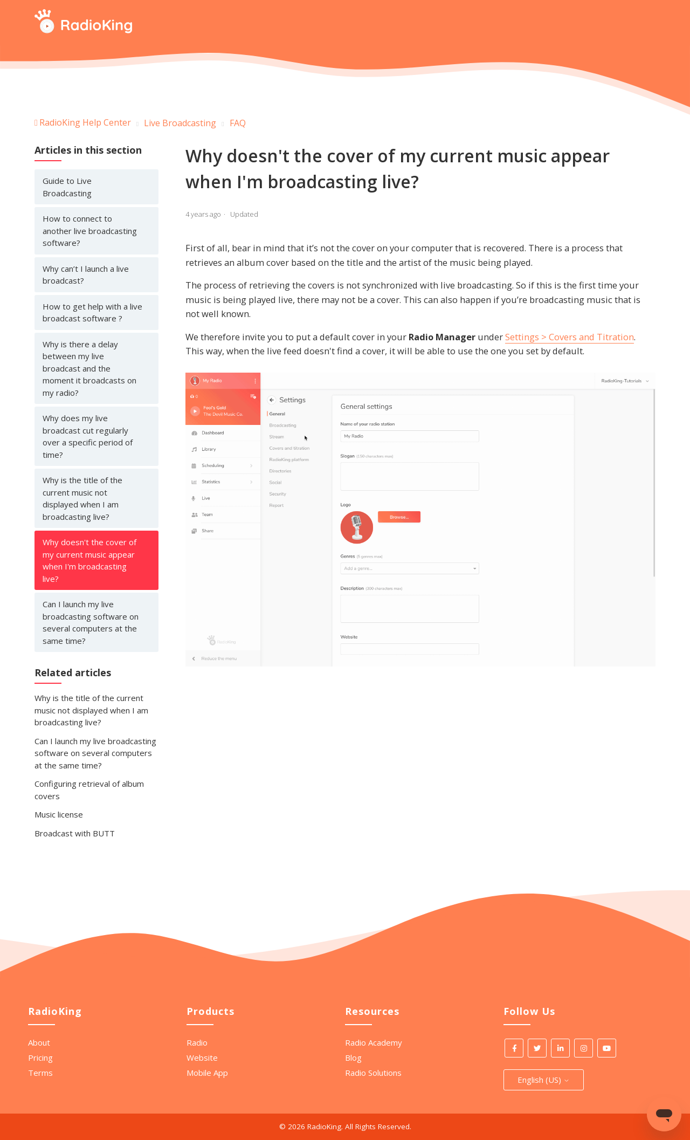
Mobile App (207, 1072)
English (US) (544, 1079)
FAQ (238, 123)
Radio (197, 1042)
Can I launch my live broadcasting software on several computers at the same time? (91, 622)
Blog (353, 1057)
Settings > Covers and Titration (569, 337)
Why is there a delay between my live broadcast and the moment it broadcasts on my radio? (89, 368)
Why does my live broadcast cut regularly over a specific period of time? (88, 436)
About (39, 1042)
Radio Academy (373, 1042)
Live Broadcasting (180, 123)
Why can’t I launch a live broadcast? (86, 274)
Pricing (40, 1057)
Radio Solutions (373, 1072)
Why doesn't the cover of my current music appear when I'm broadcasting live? (89, 560)
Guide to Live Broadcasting (67, 186)
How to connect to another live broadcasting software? (90, 230)
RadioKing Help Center (85, 122)
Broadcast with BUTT (74, 833)
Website (202, 1057)
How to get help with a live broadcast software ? (92, 312)
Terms (40, 1072)
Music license (58, 814)
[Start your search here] (647, 22)
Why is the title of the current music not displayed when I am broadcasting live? (82, 498)
